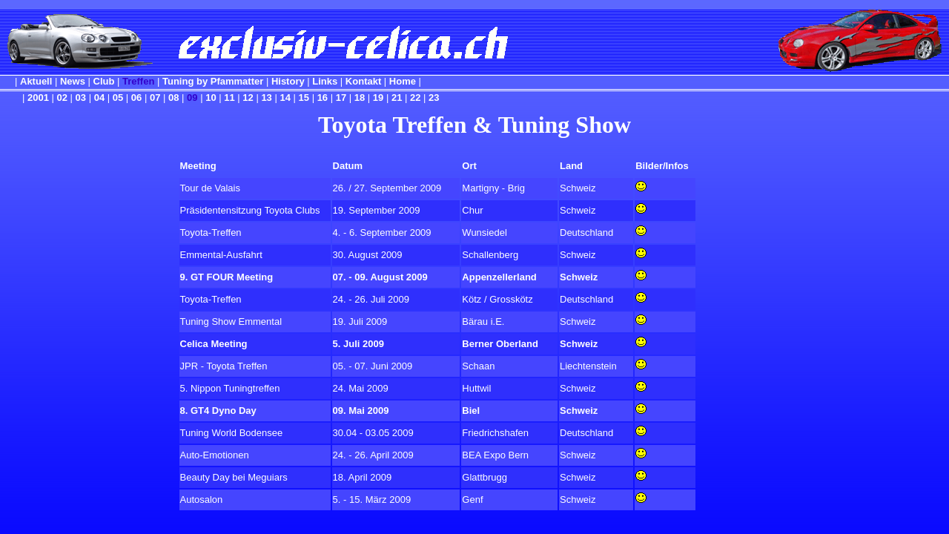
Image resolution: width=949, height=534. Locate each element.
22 (415, 97)
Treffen (138, 81)
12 (247, 97)
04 (99, 97)
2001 (38, 97)
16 (322, 97)
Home (402, 81)
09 (192, 97)
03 (81, 97)
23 (434, 97)
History (288, 81)
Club (104, 81)
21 (396, 97)
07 (155, 97)
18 (359, 97)
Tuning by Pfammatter (212, 81)
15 (304, 97)
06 (136, 97)
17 (341, 97)
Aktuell (36, 81)
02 (62, 97)
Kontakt (363, 81)
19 (378, 97)
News (72, 81)
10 (210, 97)
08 (173, 97)
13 (266, 97)
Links (324, 81)
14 (285, 97)
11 (229, 97)
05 (118, 97)
